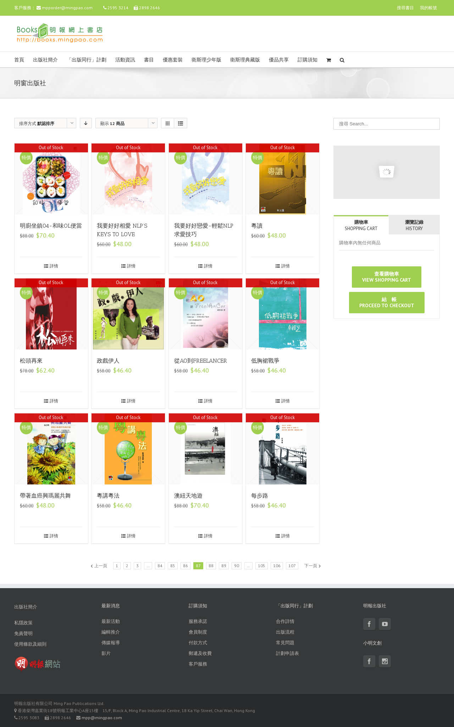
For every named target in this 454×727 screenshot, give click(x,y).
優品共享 (279, 60)
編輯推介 (110, 632)
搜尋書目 (405, 7)
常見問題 (285, 643)
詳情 (54, 265)
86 (185, 565)
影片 (106, 653)
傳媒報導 (110, 643)
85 (172, 565)
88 (211, 565)
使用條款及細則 (30, 644)
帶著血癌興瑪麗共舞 (45, 495)
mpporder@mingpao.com (67, 7)
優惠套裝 (173, 60)
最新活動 (110, 621)
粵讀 (256, 225)
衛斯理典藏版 (245, 60)
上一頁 (100, 565)
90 (236, 565)
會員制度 (198, 632)
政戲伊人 (108, 360)
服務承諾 (198, 621)
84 (159, 565)
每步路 (259, 495)
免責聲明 (23, 633)
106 (277, 565)
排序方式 (36, 123)
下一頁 (310, 565)
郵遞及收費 (200, 653)
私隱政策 (23, 623)
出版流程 (285, 632)
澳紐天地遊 (188, 495)
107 (292, 565)
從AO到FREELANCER (200, 360)
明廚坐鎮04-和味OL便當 (51, 225)
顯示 (112, 123)
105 (261, 565)
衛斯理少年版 (206, 60)
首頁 (19, 60)
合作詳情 (285, 621)
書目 (149, 60)
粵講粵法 (108, 495)
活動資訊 (125, 60)
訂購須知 (307, 60)
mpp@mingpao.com (102, 717)
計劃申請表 (287, 653)
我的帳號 (428, 7)
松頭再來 (31, 360)
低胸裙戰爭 (265, 360)
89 (223, 565)
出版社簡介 (45, 60)
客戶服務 (198, 664)
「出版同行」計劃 (86, 60)
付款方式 (198, 643)
